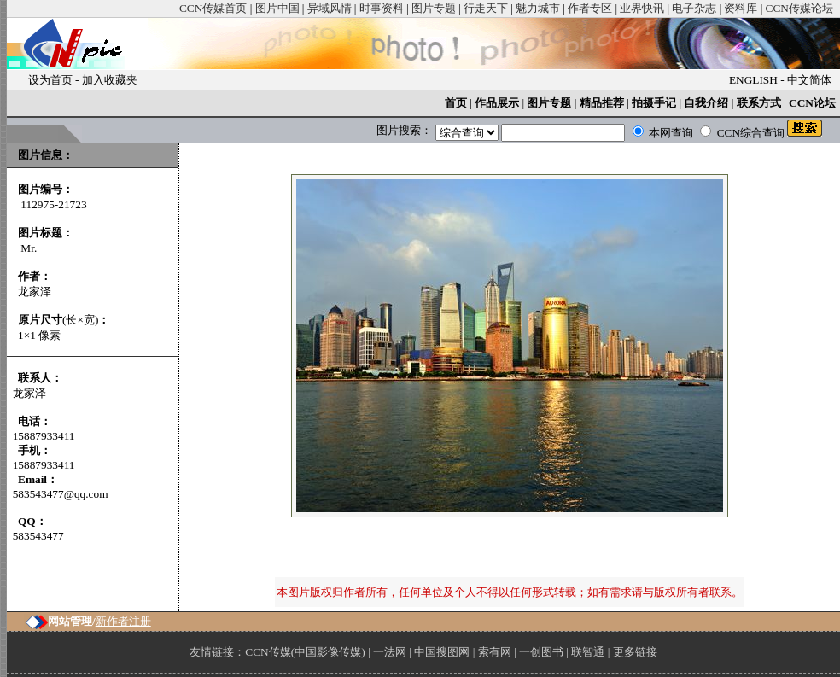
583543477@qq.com (60, 493)
